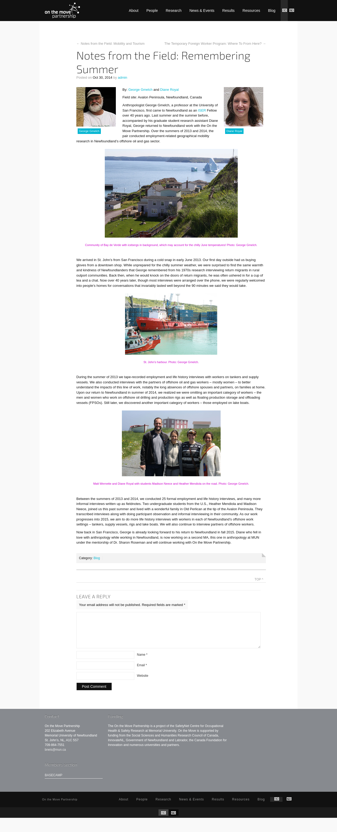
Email (142, 671)
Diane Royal (169, 90)
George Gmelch (140, 90)
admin (122, 77)
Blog (271, 10)
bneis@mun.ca (55, 756)
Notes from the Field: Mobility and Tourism (113, 44)
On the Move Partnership (62, 10)
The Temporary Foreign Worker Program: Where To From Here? (212, 44)
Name (142, 661)
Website (142, 682)
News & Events (201, 10)
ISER (202, 110)
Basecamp (53, 781)
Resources (251, 10)
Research (174, 10)
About (133, 10)
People (152, 10)
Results (228, 10)
